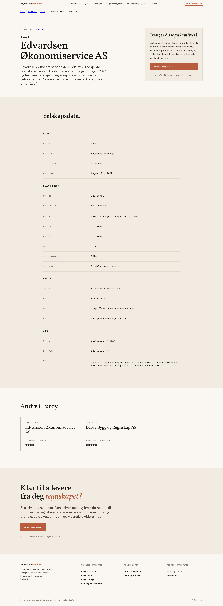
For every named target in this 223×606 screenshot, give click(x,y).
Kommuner (75, 3)
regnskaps (31, 3)
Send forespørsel (194, 3)
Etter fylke (86, 575)
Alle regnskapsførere (136, 3)
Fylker (87, 3)
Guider (154, 3)
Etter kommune (88, 571)
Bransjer (98, 3)
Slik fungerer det (132, 575)
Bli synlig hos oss (175, 571)
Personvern (172, 575)
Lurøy (42, 12)
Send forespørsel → (162, 66)
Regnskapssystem (114, 3)
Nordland (32, 12)
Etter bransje (87, 579)
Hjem (22, 12)
